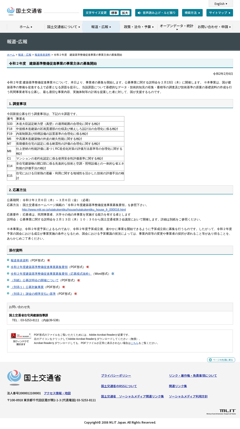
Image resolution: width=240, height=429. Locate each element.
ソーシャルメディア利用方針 (188, 397)
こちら (135, 343)
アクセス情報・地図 (57, 394)
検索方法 (191, 12)
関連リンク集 (178, 387)
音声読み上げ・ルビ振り (159, 12)
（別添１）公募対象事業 (27, 287)
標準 (114, 12)
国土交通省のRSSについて (119, 387)
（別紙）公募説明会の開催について (35, 280)
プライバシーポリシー (116, 377)
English (219, 3)
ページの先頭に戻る (219, 363)
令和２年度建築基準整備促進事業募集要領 (39, 267)
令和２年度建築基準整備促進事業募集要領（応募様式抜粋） (51, 273)
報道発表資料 (42, 54)
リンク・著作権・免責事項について (193, 377)
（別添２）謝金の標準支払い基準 (33, 293)
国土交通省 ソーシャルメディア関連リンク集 (132, 397)
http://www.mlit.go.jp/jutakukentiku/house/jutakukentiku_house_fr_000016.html (74, 209)
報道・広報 (24, 54)
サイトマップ (218, 12)
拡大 (125, 12)
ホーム (11, 54)
